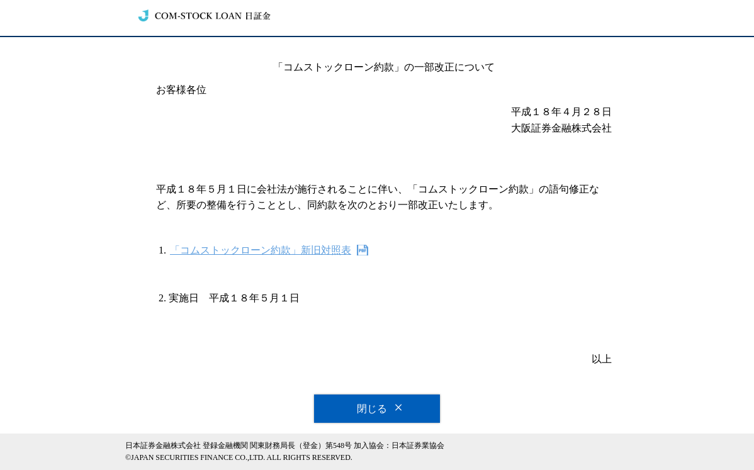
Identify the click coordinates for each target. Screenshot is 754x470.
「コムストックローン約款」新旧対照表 (260, 250)
